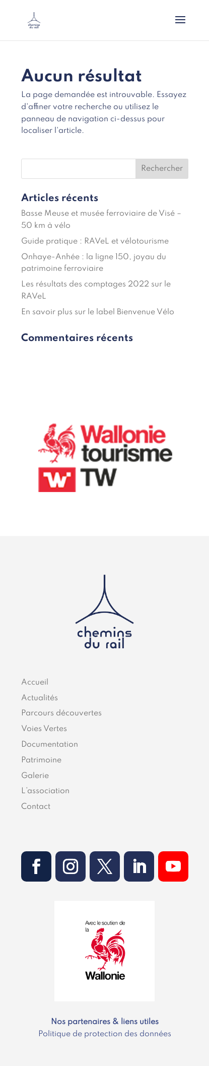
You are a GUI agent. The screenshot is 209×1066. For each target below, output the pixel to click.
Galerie (35, 776)
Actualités (39, 698)
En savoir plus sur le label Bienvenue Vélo (97, 312)
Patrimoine (41, 760)
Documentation (49, 745)
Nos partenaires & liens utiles (105, 1022)
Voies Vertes (44, 729)
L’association (45, 791)
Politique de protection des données (104, 1034)
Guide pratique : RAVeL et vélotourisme (95, 241)
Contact (35, 807)
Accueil (34, 683)
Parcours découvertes (61, 713)
